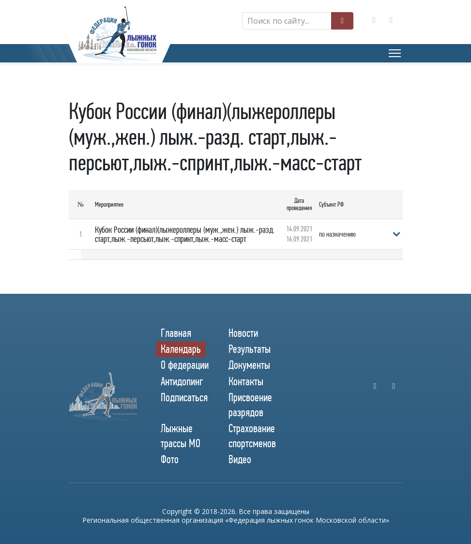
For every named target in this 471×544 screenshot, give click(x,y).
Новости (243, 333)
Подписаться (184, 397)
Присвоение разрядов (250, 405)
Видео (239, 459)
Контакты (245, 381)
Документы (249, 365)
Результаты (249, 349)
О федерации (185, 365)
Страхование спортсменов (252, 436)
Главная (176, 333)
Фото (170, 459)
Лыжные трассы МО (180, 436)
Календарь (181, 349)
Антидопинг (182, 381)
